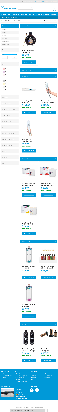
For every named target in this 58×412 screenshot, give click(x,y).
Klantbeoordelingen (39, 407)
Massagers (4, 32)
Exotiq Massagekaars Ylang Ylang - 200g (28, 223)
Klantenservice (37, 1)
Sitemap (47, 377)
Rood (6, 69)
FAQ (32, 379)
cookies (31, 410)
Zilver (6, 87)
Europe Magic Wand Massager (28, 102)
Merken (4, 377)
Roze (6, 75)
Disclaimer (28, 407)
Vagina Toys (23, 14)
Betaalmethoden (20, 374)
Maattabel (33, 376)
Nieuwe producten (7, 376)
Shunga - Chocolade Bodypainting (28, 51)
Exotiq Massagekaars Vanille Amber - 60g (28, 184)
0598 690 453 (20, 396)
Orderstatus (48, 376)
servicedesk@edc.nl (21, 398)
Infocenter (33, 377)
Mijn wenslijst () (53, 1)
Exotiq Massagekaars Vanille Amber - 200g (47, 184)
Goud (6, 84)
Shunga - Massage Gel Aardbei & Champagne (28, 350)
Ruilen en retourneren (22, 381)
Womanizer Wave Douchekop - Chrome (47, 102)
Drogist (47, 14)
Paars (6, 72)
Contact (33, 374)
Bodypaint (4, 35)
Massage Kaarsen (6, 41)
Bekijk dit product (29, 62)
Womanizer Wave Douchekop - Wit (27, 140)
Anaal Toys (16, 14)
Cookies (47, 374)
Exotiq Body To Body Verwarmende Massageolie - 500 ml (28, 305)
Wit (6, 78)
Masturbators (40, 14)
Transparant (8, 90)
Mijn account (45, 1)
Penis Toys (31, 14)
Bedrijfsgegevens (6, 374)
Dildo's (9, 14)
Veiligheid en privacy (21, 376)
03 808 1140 (20, 395)
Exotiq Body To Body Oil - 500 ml (28, 267)
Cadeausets (4, 38)
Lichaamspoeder (5, 44)
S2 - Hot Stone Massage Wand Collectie (45, 350)
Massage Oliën (5, 29)
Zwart (6, 81)
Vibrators (3, 14)
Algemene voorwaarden (20, 407)
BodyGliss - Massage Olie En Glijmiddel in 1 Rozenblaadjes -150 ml (48, 267)
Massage (53, 14)
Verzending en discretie (19, 378)
